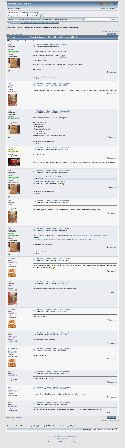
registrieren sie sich (32, 12)
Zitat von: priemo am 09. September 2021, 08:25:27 (48, 177)
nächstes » (115, 31)
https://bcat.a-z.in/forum (61, 19)
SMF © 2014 (61, 436)
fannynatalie (12, 258)
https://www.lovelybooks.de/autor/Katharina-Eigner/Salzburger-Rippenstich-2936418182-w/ (65, 240)
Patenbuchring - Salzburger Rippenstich (52, 44)
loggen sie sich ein (17, 12)
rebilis (10, 333)
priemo (10, 148)
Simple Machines (71, 436)
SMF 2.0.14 (52, 436)
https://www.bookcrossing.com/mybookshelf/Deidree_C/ (92, 235)
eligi (9, 44)
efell (9, 83)
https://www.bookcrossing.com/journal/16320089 (50, 58)
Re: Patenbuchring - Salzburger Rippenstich (54, 83)
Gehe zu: (86, 429)
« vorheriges (106, 31)
